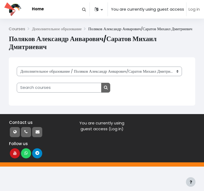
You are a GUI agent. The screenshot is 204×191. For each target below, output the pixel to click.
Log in (194, 9)
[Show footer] (191, 182)
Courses (17, 29)
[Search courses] (59, 87)
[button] (83, 9)
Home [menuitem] (38, 9)
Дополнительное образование (57, 29)
